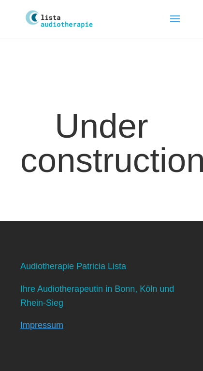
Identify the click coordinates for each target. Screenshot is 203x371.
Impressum (41, 325)
